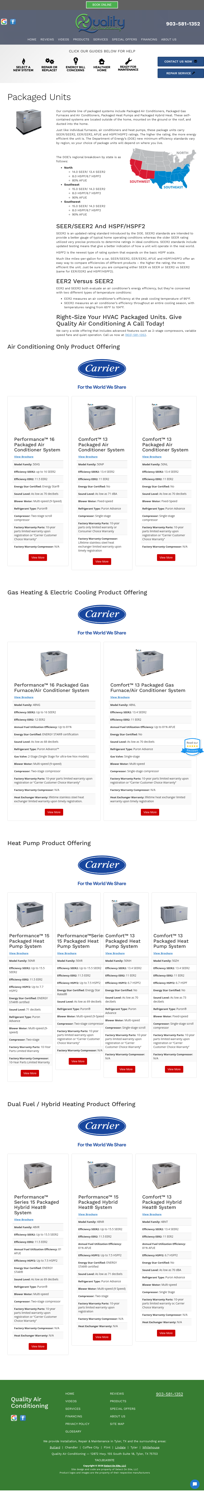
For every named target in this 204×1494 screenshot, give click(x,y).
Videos (63, 39)
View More (37, 557)
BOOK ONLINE (102, 5)
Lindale (120, 1451)
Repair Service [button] (180, 73)
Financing (149, 39)
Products (81, 39)
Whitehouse (151, 1451)
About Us (169, 39)
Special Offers (124, 39)
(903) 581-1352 (135, 335)
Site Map (118, 1427)
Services (100, 39)
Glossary (74, 1435)
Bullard (55, 1451)
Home (31, 39)
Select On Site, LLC (115, 1469)
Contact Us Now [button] (180, 61)
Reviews (47, 39)
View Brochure (23, 456)
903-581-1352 (169, 1393)
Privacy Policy (79, 1427)
